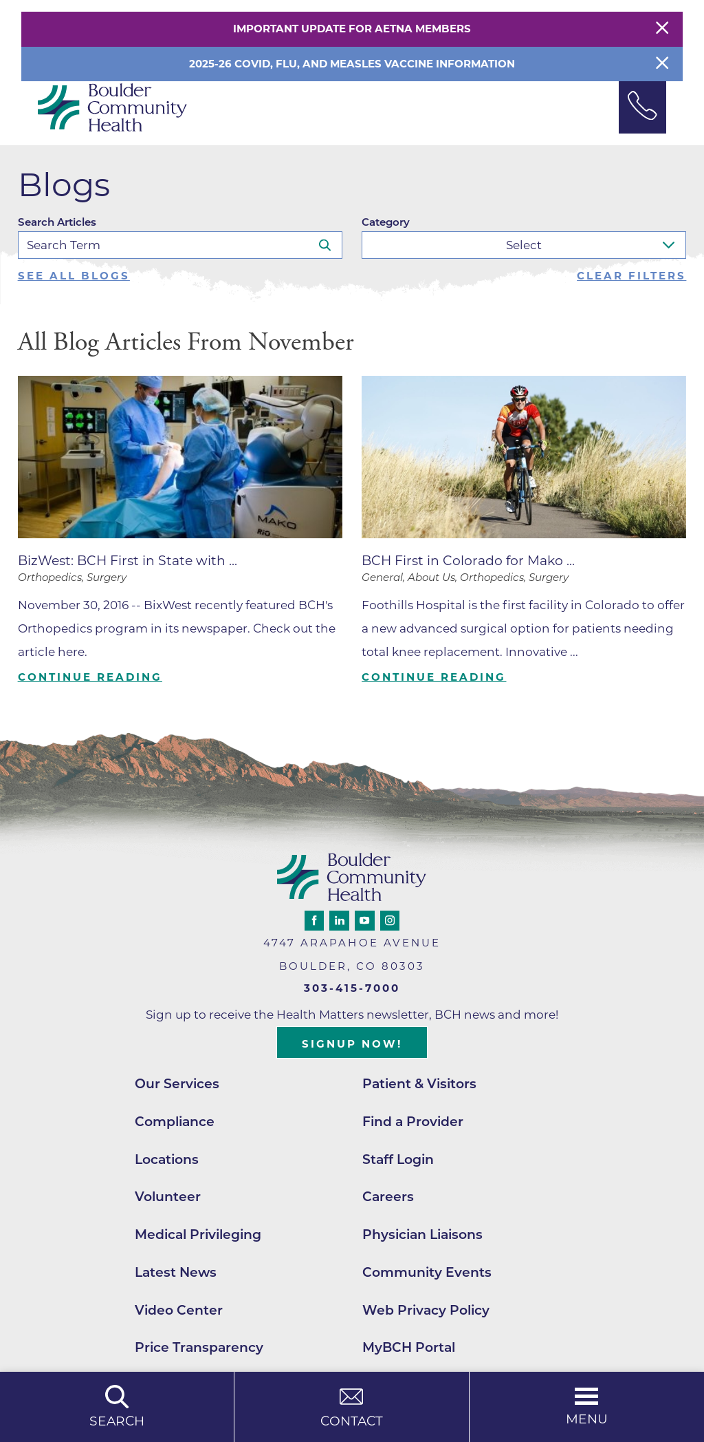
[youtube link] (364, 920)
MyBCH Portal (408, 1347)
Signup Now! (352, 1043)
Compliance (174, 1122)
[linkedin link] (339, 920)
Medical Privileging (198, 1234)
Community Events (427, 1272)
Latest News (176, 1272)
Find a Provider (412, 1122)
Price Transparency (199, 1347)
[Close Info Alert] (662, 64)
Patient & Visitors (419, 1084)
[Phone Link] (643, 107)
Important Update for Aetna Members (352, 28)
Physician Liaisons (422, 1234)
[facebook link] (314, 920)
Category (386, 222)
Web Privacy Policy (426, 1310)
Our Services (177, 1084)
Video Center (179, 1310)
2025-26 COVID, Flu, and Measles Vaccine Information (352, 63)
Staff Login (398, 1159)
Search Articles (57, 222)
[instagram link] (389, 920)
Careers (388, 1197)
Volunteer (168, 1197)
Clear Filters (631, 276)
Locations (167, 1159)
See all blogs (74, 276)
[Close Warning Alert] (662, 29)
